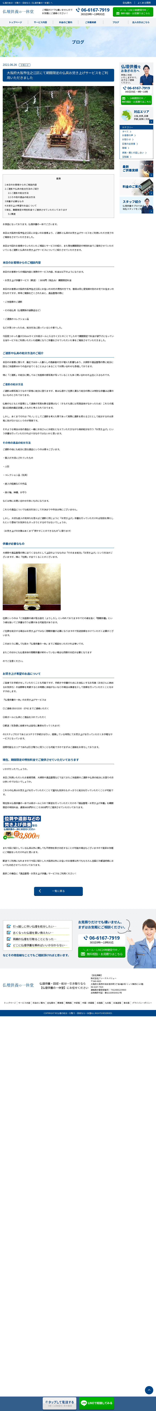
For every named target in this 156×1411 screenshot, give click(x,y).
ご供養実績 (90, 22)
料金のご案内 (65, 22)
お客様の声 (127, 135)
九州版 (108, 1002)
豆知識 (125, 156)
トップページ (15, 22)
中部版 (77, 1002)
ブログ (116, 22)
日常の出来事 (128, 143)
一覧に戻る (58, 891)
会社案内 (127, 2)
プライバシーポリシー (142, 1002)
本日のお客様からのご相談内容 (21, 184)
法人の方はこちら (140, 22)
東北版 (127, 1002)
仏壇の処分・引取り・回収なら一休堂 (74, 1013)
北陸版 (100, 1002)
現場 (124, 148)
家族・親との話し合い (133, 152)
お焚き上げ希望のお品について (21, 205)
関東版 (60, 1002)
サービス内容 (40, 22)
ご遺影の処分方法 (18, 192)
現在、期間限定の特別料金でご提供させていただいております (36, 209)
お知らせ (126, 139)
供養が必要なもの (14, 201)
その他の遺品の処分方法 (21, 197)
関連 (12, 213)
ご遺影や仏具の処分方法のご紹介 (22, 188)
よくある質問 (144, 2)
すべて (125, 131)
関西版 (69, 1002)
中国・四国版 (88, 1002)
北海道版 (117, 1002)
